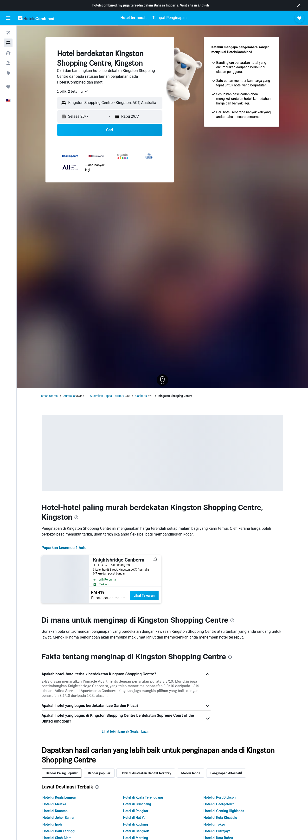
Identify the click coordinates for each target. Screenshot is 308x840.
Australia (69, 396)
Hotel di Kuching (135, 824)
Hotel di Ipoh (52, 824)
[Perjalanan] (8, 87)
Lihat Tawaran (144, 595)
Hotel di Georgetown (219, 804)
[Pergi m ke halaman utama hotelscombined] (36, 18)
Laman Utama (49, 396)
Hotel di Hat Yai (134, 818)
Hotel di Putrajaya (217, 831)
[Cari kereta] (8, 53)
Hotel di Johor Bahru (58, 818)
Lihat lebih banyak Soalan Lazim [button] (126, 731)
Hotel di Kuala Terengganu (143, 797)
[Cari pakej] (8, 63)
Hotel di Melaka (54, 804)
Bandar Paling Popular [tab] (62, 773)
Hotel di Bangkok (136, 831)
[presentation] (76, 517)
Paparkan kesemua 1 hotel (65, 547)
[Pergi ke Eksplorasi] (8, 73)
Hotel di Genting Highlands (224, 811)
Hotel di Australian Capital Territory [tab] (146, 773)
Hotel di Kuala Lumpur (59, 797)
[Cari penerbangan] (8, 33)
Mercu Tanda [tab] (190, 773)
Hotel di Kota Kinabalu (220, 818)
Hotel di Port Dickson (220, 797)
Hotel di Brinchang (137, 804)
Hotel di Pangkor (135, 811)
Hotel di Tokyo (214, 824)
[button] (298, 5)
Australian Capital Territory (107, 396)
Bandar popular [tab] (99, 773)
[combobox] (73, 91)
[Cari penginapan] (8, 43)
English (203, 5)
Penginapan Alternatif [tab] (226, 773)
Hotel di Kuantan (55, 811)
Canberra (141, 396)
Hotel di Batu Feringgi (59, 831)
